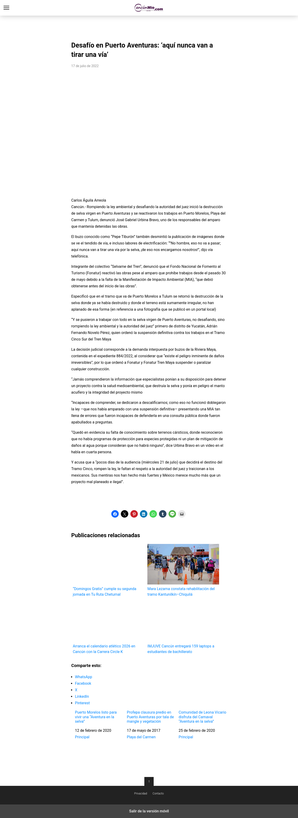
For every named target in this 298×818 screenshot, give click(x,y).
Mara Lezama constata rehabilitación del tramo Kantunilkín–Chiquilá (183, 570)
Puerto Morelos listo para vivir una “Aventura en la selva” (96, 716)
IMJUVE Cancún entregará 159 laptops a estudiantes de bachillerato (183, 627)
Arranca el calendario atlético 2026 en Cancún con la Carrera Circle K (108, 627)
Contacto (158, 793)
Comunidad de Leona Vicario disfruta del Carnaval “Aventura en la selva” (202, 716)
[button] (115, 514)
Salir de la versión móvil (149, 811)
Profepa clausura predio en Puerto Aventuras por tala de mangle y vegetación (150, 716)
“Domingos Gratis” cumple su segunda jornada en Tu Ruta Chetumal (108, 570)
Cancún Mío (149, 8)
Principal (82, 737)
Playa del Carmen (141, 737)
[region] (149, 27)
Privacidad (140, 793)
